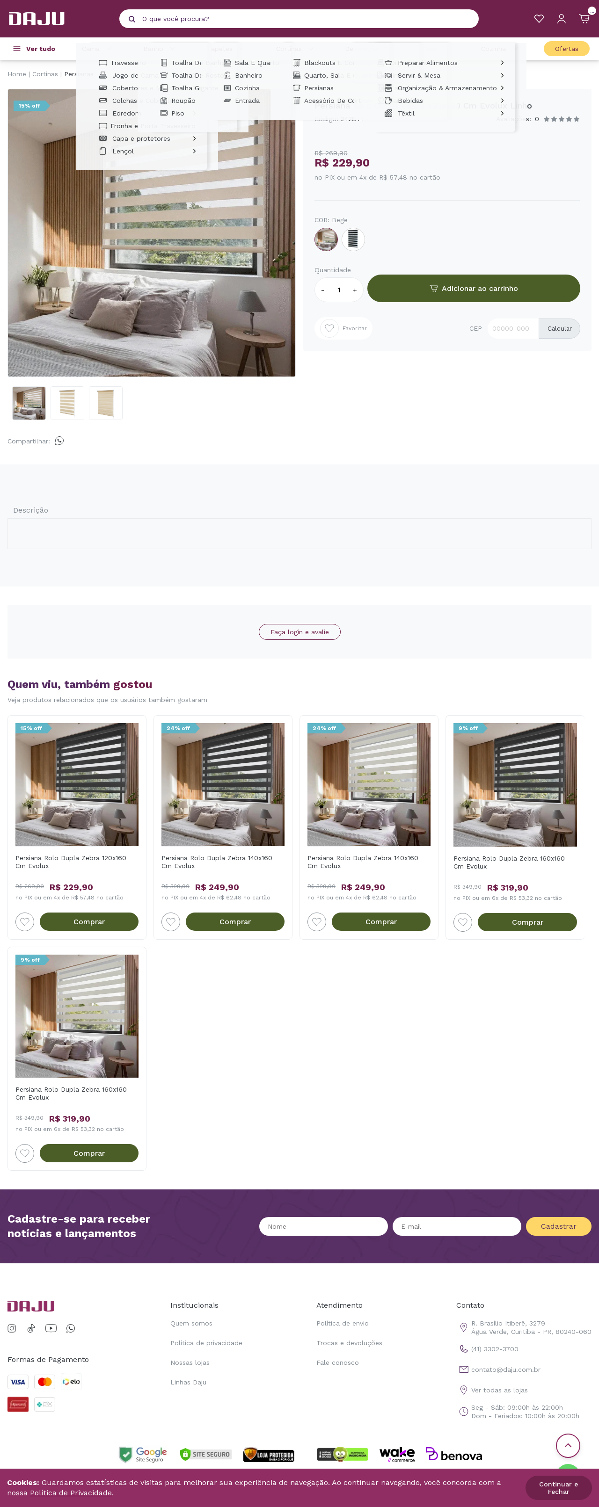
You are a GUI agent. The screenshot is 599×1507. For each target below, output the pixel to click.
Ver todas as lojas (492, 1390)
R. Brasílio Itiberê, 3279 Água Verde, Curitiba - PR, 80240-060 (524, 1327)
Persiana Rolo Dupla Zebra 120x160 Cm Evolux (70, 861)
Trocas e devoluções (349, 1343)
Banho (160, 48)
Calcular (560, 328)
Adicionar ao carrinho (474, 288)
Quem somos (191, 1323)
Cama (98, 48)
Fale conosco (337, 1362)
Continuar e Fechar (558, 1487)
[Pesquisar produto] (132, 19)
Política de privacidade (206, 1343)
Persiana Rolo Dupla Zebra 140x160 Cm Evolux (216, 861)
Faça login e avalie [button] (299, 632)
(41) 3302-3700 (487, 1348)
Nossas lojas (190, 1362)
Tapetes (227, 48)
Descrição (30, 510)
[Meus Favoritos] (539, 18)
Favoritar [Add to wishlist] (343, 328)
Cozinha (501, 48)
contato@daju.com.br (498, 1369)
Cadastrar (559, 1226)
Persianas (79, 74)
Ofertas (566, 48)
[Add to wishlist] (24, 922)
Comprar (89, 921)
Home (16, 74)
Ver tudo (40, 48)
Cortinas (296, 48)
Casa (438, 48)
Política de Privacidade (71, 1492)
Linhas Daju (188, 1382)
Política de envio (342, 1323)
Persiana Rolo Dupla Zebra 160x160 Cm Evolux (509, 862)
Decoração (369, 48)
